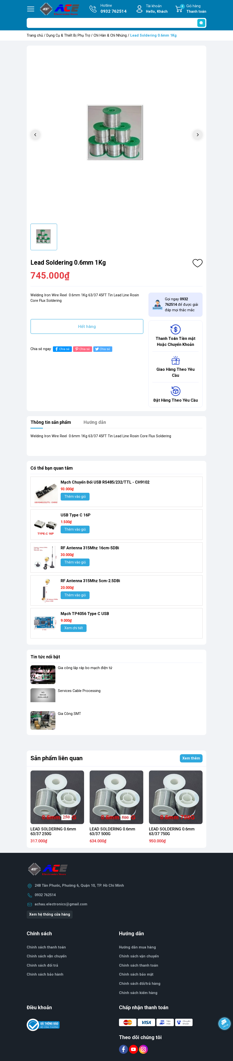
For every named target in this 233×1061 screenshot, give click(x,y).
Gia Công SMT (69, 714)
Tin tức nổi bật (45, 656)
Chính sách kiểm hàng (138, 993)
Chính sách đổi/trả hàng (139, 984)
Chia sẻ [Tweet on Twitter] (102, 349)
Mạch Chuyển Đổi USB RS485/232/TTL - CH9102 (105, 482)
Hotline (113, 8)
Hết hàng (87, 326)
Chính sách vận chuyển (47, 956)
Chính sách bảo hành (45, 974)
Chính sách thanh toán (46, 947)
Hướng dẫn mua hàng (137, 947)
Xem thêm (191, 758)
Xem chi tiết (73, 628)
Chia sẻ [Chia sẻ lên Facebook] (61, 349)
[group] (116, 135)
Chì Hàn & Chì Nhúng (110, 35)
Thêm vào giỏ (75, 497)
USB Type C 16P (76, 515)
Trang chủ (35, 35)
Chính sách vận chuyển (139, 956)
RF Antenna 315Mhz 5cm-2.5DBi (90, 580)
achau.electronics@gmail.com (61, 904)
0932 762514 (45, 895)
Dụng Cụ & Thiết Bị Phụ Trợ (68, 35)
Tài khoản (157, 9)
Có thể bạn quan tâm (51, 468)
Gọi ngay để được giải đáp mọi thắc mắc (181, 304)
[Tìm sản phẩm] (116, 23)
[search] (201, 23)
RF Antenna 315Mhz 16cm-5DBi (90, 548)
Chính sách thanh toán (138, 965)
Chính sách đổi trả (42, 965)
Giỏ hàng (193, 9)
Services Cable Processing (79, 691)
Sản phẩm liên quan (56, 758)
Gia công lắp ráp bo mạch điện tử (85, 668)
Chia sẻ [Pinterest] (82, 349)
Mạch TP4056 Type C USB (85, 613)
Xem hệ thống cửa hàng (49, 914)
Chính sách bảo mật (136, 974)
